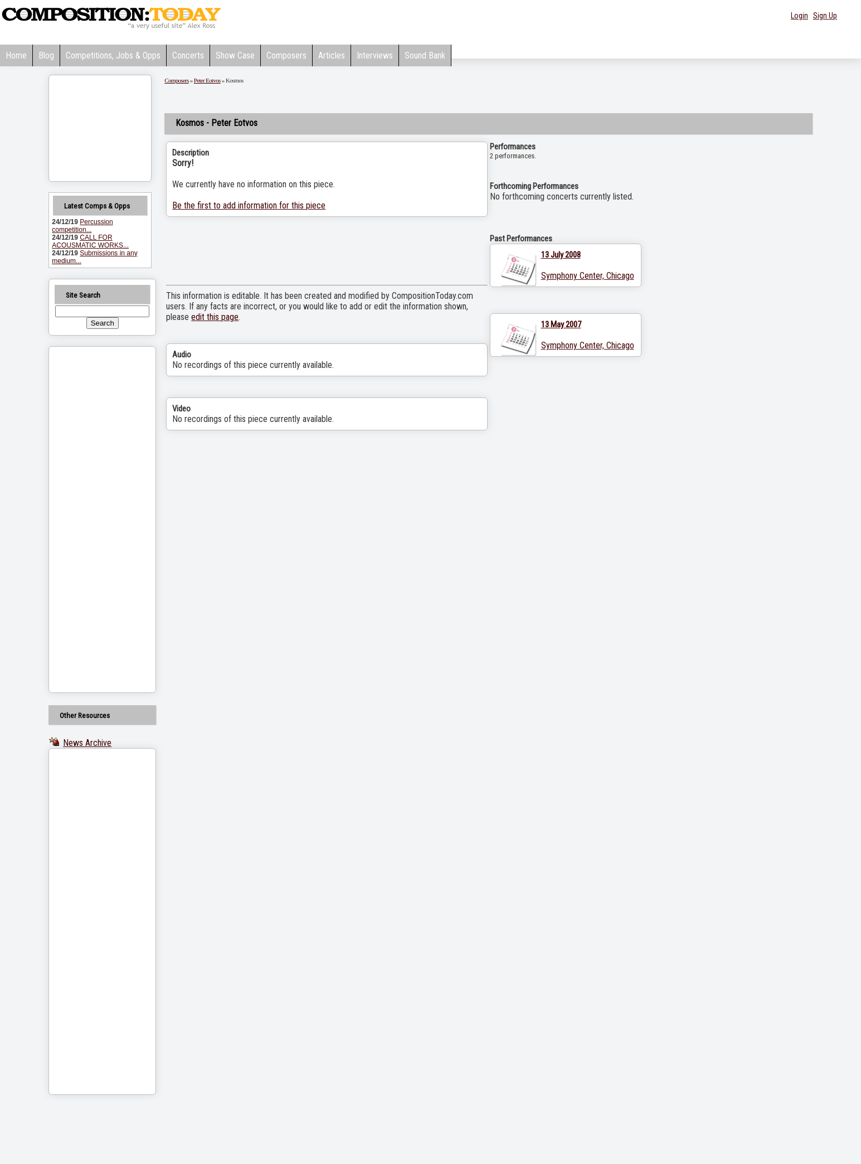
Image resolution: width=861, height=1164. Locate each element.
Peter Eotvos (207, 80)
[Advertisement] (88, 519)
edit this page (215, 317)
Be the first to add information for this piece (248, 205)
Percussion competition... (82, 226)
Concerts (188, 55)
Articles (331, 55)
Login (799, 15)
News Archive (87, 743)
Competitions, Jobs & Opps (113, 55)
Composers (286, 55)
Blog (46, 55)
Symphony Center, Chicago (587, 275)
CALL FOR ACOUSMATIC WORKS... (90, 241)
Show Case (235, 55)
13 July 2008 (561, 255)
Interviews (375, 55)
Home (16, 55)
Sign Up (825, 15)
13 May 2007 (561, 324)
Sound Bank (425, 55)
